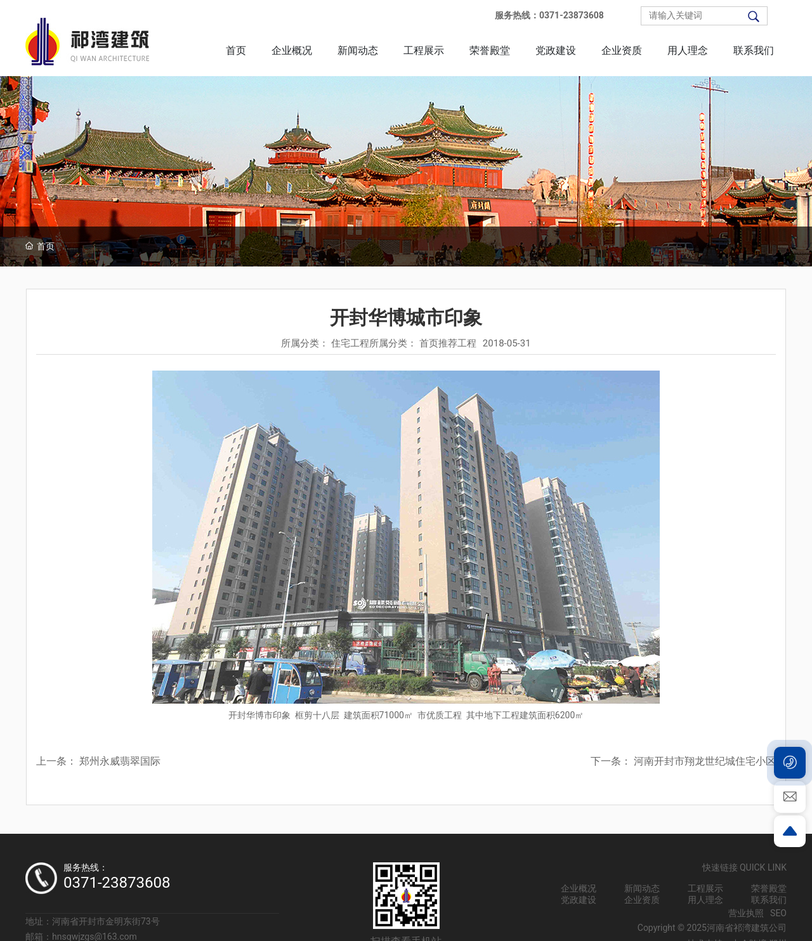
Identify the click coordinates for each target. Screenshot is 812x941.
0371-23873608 (117, 883)
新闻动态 (642, 888)
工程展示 (705, 888)
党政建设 (578, 900)
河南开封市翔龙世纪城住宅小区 (705, 761)
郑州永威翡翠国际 (119, 761)
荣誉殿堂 (769, 888)
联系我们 (769, 900)
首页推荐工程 (447, 343)
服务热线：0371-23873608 (549, 15)
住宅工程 (350, 343)
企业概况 (578, 888)
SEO (778, 913)
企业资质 (642, 900)
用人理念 (705, 900)
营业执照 (746, 913)
